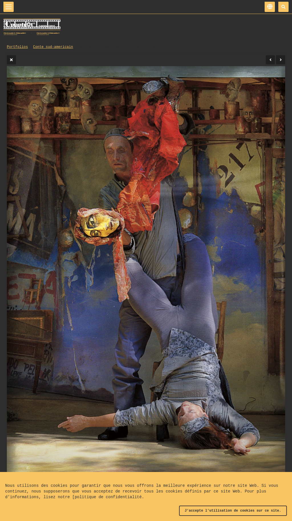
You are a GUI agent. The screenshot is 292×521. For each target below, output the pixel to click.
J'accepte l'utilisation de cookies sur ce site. (233, 511)
